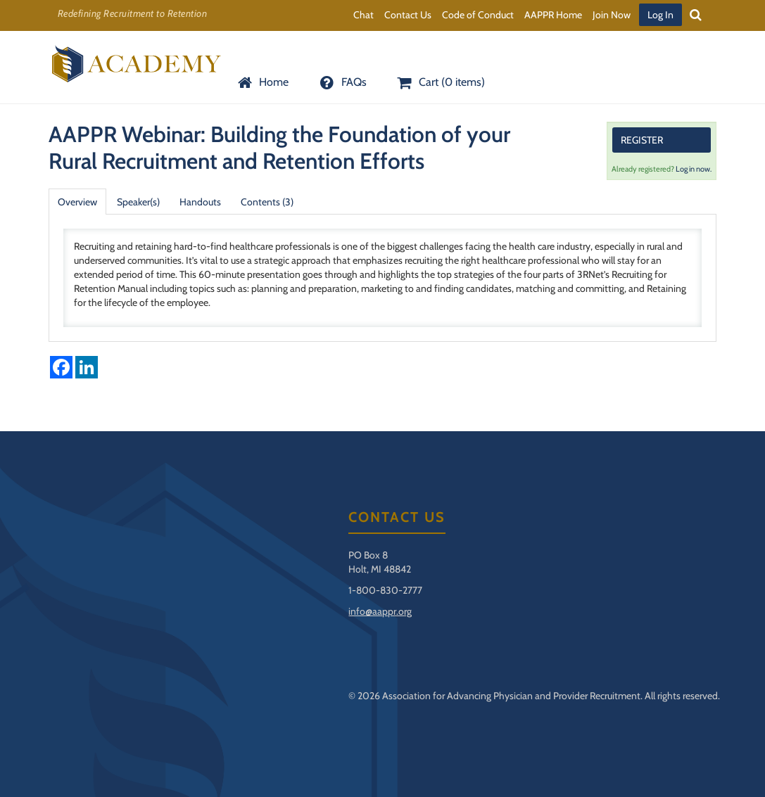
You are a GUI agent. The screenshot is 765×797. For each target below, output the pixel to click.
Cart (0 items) (440, 82)
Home (262, 82)
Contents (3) (267, 202)
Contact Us (407, 14)
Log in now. (694, 169)
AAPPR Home (553, 14)
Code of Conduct (478, 14)
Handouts (200, 202)
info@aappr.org (380, 611)
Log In (660, 14)
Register (642, 140)
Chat (363, 14)
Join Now (612, 14)
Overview (77, 202)
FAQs (341, 82)
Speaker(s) (138, 202)
